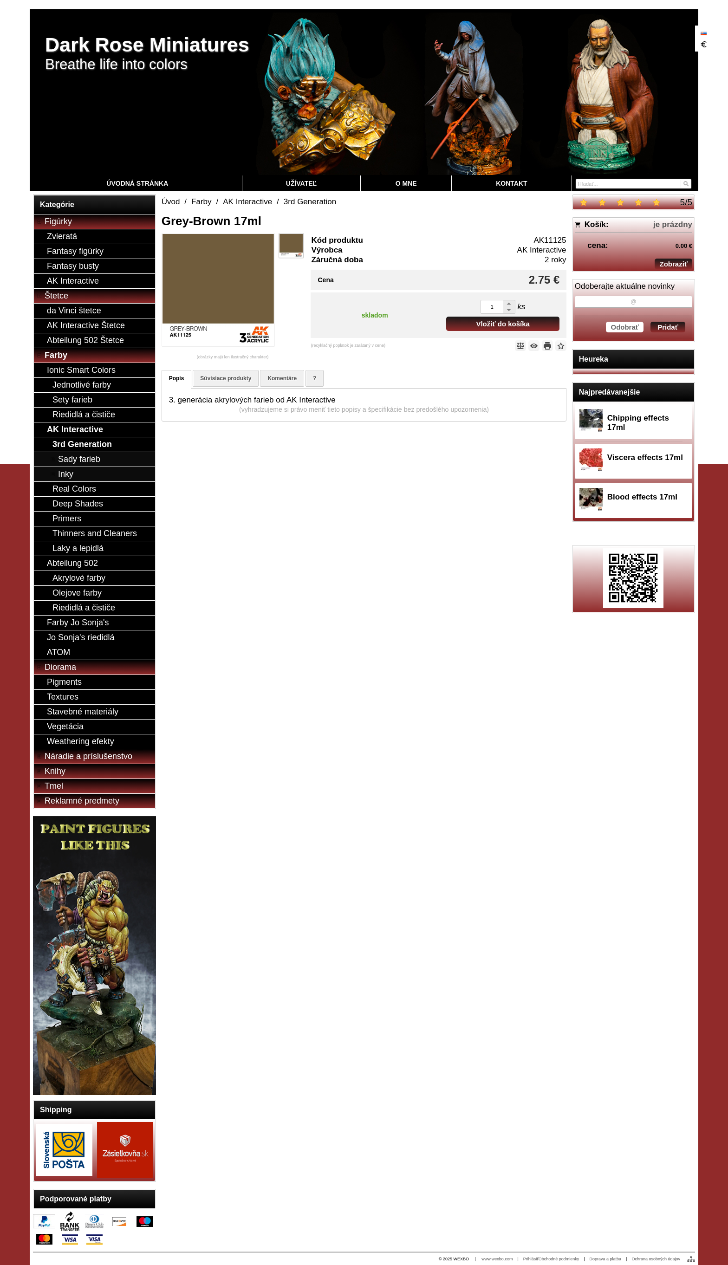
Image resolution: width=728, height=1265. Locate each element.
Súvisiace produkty (225, 378)
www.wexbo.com (497, 1259)
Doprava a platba (606, 1259)
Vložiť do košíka (503, 324)
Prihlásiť (531, 1259)
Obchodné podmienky (559, 1259)
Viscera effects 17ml (645, 457)
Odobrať (625, 327)
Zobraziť (673, 264)
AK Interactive (541, 250)
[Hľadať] (685, 183)
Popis (176, 378)
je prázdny (672, 224)
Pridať (667, 327)
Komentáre (282, 378)
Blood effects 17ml (642, 497)
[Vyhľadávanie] (633, 183)
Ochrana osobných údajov (655, 1259)
